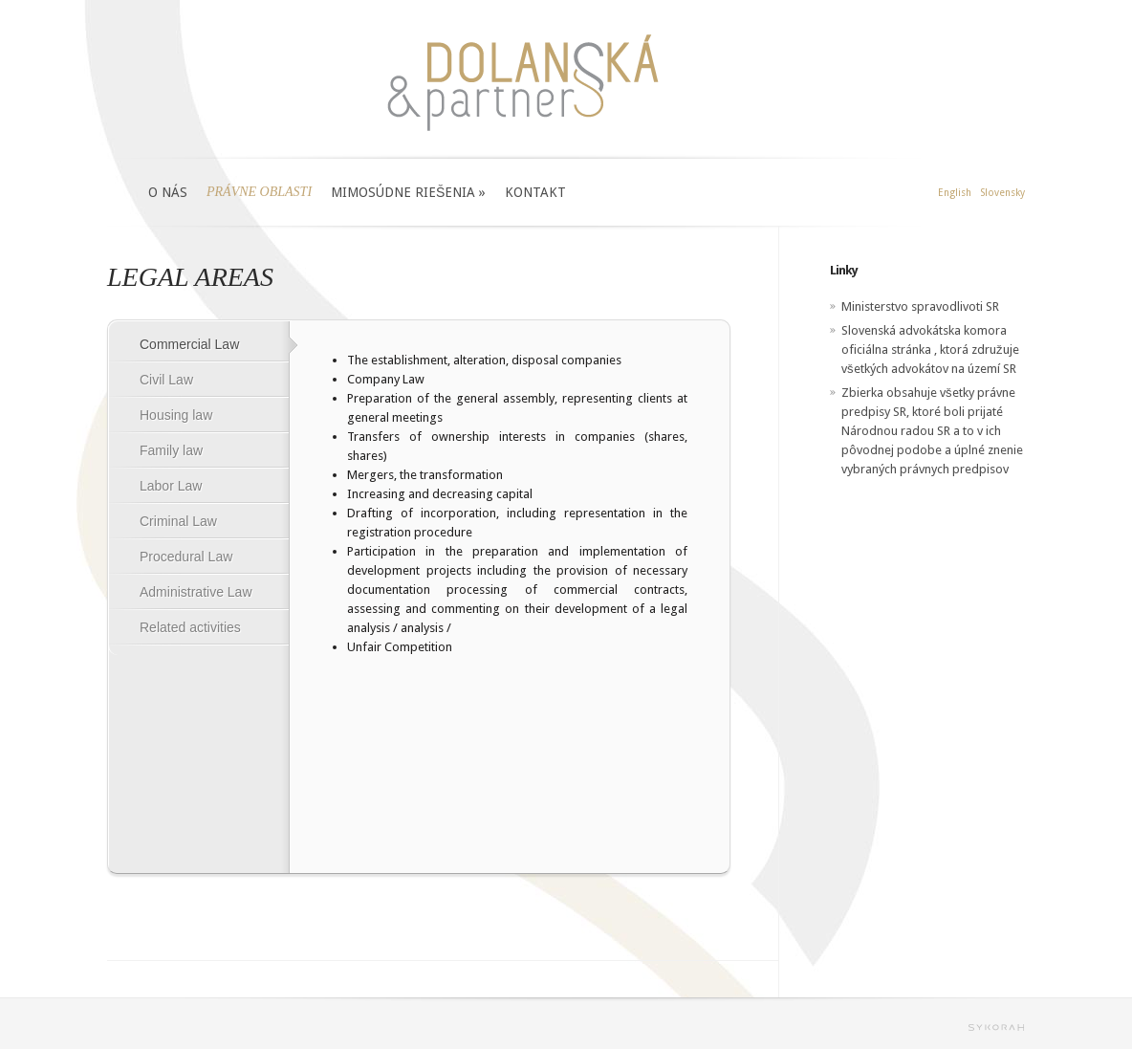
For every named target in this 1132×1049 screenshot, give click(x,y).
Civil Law (166, 379)
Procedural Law (186, 556)
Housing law (176, 415)
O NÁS (167, 192)
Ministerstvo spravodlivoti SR (920, 306)
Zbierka (862, 392)
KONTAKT (535, 192)
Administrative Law (196, 592)
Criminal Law (178, 521)
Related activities (190, 627)
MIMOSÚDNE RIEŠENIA (408, 192)
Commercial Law (189, 344)
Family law (171, 450)
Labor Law (171, 485)
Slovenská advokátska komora (924, 330)
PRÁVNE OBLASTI (259, 192)
